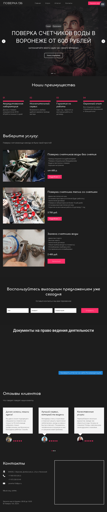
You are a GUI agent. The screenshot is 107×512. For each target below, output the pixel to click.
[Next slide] (103, 41)
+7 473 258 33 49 (15, 479)
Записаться (56, 261)
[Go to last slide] (3, 41)
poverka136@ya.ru (15, 483)
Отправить (90, 310)
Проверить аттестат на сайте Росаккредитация (80, 373)
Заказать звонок (96, 3)
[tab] (52, 73)
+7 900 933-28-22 (15, 476)
